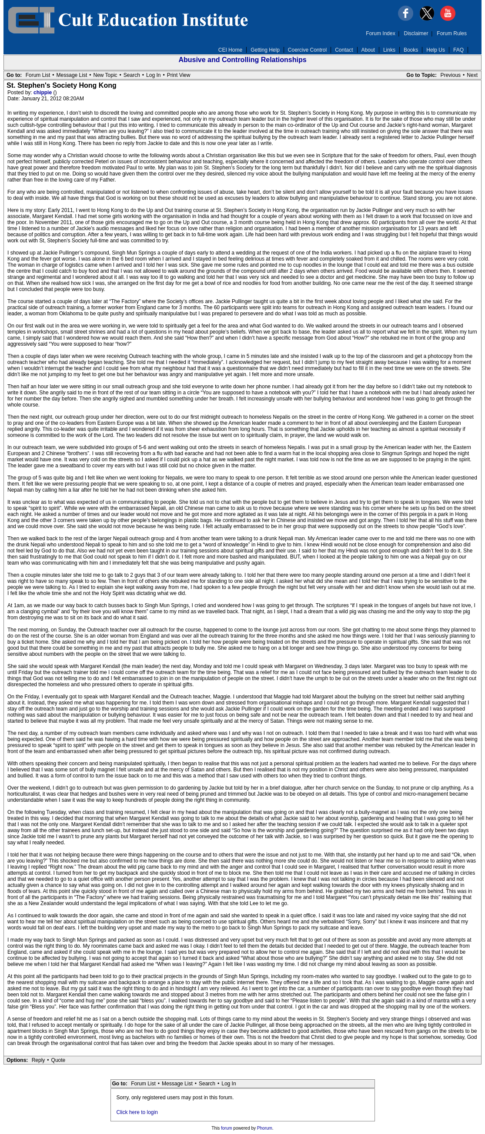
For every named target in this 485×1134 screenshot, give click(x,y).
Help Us (435, 50)
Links (389, 50)
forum (226, 1128)
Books (411, 50)
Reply (38, 1060)
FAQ (458, 50)
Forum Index (380, 33)
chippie (43, 92)
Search (132, 75)
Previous (450, 75)
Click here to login (137, 1112)
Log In (153, 75)
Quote (58, 1060)
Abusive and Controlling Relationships (242, 59)
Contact (344, 50)
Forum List (38, 75)
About (368, 50)
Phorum (264, 1128)
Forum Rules (452, 33)
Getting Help (265, 50)
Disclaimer (416, 33)
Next (472, 75)
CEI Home (230, 50)
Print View (179, 75)
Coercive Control (307, 50)
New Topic (105, 75)
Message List (72, 75)
